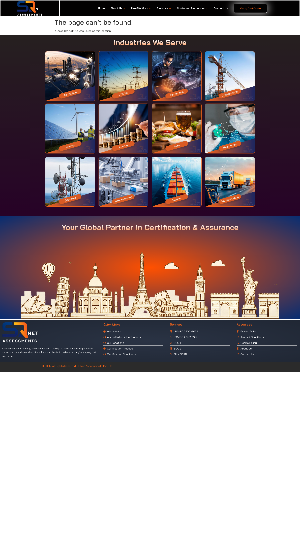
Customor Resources (192, 8)
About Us (118, 8)
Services (164, 8)
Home (102, 8)
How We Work (141, 8)
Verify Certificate (250, 8)
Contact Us (221, 8)
